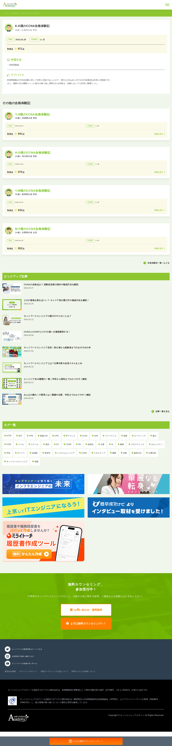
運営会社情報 (10, 671)
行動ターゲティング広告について (54, 671)
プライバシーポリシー (28, 671)
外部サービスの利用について (83, 671)
